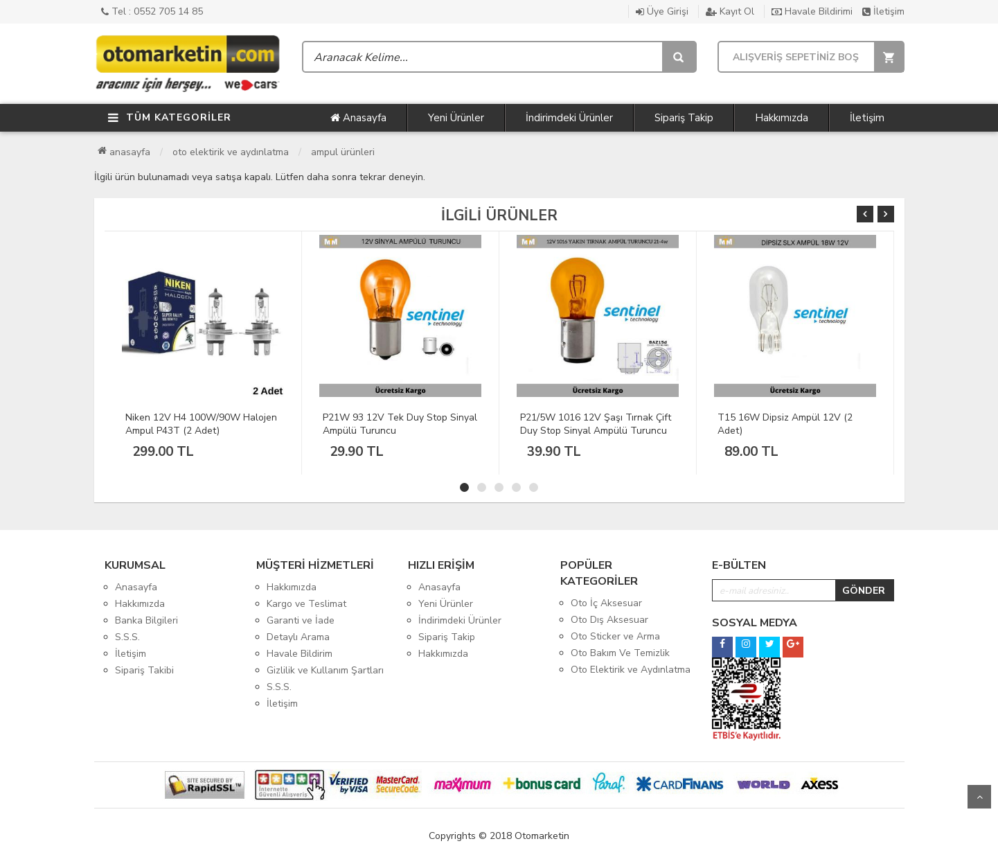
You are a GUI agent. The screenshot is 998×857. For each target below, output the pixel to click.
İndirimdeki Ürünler (569, 118)
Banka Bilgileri (146, 620)
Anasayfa (358, 118)
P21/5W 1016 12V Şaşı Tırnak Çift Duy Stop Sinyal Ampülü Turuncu (595, 424)
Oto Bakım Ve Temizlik (620, 653)
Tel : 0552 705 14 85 (152, 11)
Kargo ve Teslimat (306, 603)
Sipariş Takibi (144, 670)
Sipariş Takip (683, 118)
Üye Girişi (662, 11)
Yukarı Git (979, 797)
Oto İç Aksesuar (606, 603)
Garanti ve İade (301, 620)
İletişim (883, 11)
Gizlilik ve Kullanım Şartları (325, 670)
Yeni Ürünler (456, 118)
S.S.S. (127, 637)
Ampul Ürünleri (343, 152)
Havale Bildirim (299, 653)
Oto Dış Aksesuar (609, 619)
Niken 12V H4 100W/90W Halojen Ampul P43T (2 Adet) (201, 424)
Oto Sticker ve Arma (615, 636)
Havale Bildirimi (812, 11)
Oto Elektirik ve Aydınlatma (230, 152)
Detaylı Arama (298, 637)
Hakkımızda (781, 118)
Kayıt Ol (730, 11)
